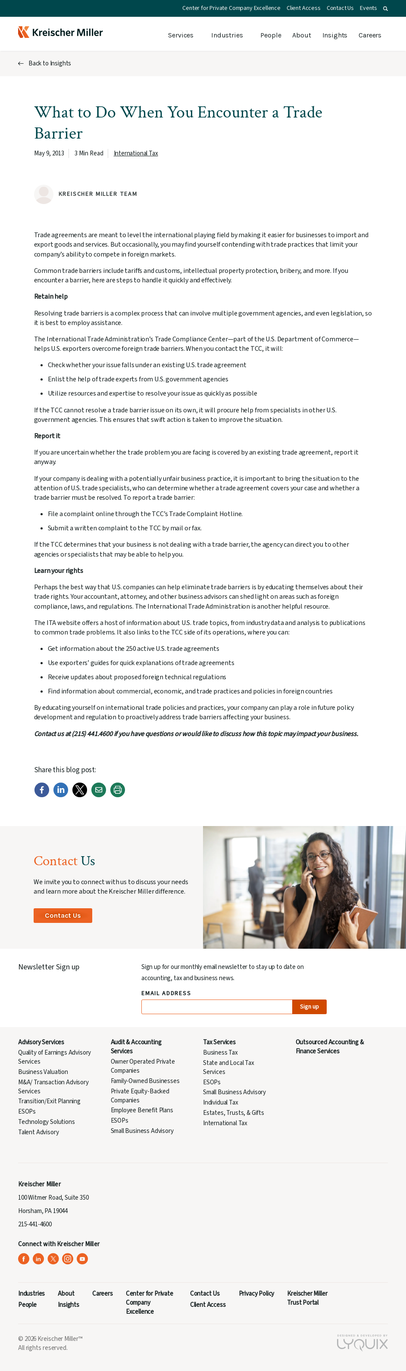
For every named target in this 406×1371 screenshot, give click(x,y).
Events (368, 8)
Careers (370, 35)
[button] (385, 8)
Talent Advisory (38, 1132)
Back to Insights (49, 63)
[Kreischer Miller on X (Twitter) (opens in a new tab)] (53, 1259)
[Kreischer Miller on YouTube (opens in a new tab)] (82, 1259)
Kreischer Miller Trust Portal (307, 1298)
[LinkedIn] (61, 795)
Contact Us (340, 8)
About (301, 35)
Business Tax (220, 1052)
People (270, 35)
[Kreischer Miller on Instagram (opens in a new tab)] (68, 1259)
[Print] (117, 795)
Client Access (304, 8)
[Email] (98, 795)
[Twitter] (79, 795)
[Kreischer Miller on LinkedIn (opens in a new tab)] (38, 1259)
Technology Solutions (46, 1122)
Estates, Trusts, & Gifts (233, 1112)
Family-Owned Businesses (145, 1081)
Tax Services (219, 1042)
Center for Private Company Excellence (231, 8)
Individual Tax (220, 1102)
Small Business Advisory (142, 1131)
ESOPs (27, 1111)
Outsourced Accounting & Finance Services (330, 1047)
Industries (227, 35)
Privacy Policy (257, 1293)
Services (181, 35)
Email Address (166, 993)
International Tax (136, 153)
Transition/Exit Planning (49, 1101)
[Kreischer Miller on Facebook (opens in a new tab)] (24, 1259)
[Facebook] (42, 795)
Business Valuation (43, 1072)
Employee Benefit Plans (142, 1110)
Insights (335, 35)
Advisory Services (41, 1042)
